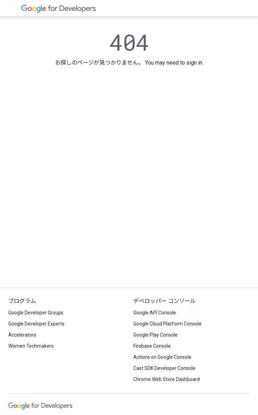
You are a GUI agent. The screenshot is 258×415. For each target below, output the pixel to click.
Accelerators (22, 335)
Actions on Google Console (162, 357)
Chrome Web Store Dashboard (166, 379)
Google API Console (154, 312)
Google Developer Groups (35, 312)
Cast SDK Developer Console (164, 368)
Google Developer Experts (36, 324)
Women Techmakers (31, 346)
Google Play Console (155, 335)
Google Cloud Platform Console (167, 324)
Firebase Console (152, 346)
